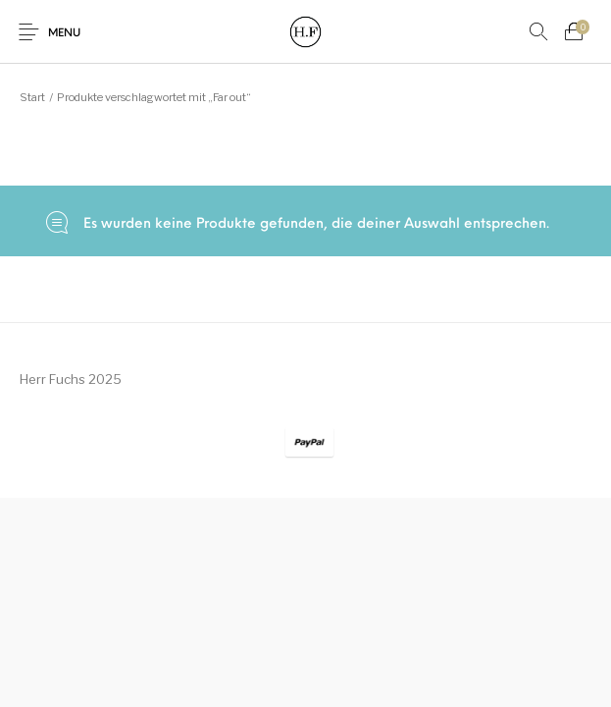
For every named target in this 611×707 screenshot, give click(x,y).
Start (32, 97)
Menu (64, 33)
